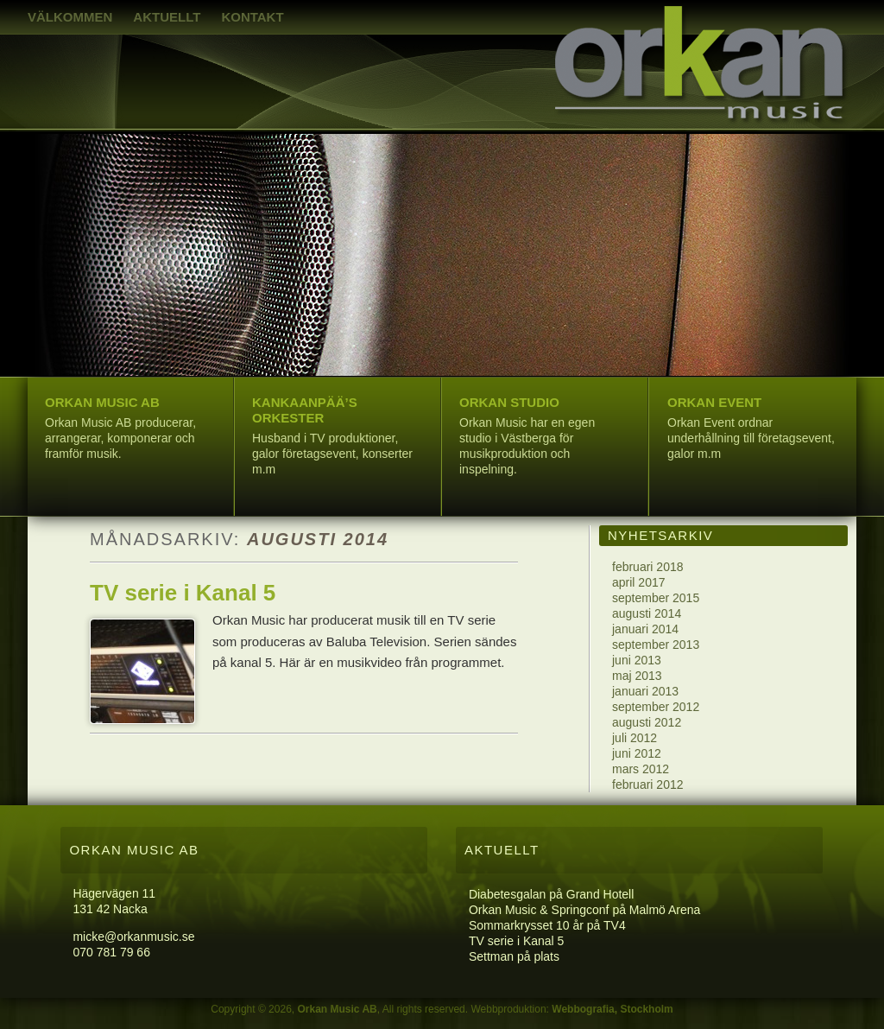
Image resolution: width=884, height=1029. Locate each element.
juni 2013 (636, 660)
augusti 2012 (646, 722)
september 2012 (655, 707)
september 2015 (655, 598)
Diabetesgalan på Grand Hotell (551, 894)
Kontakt (252, 17)
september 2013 (655, 644)
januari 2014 (645, 629)
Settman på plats (514, 956)
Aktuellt (166, 17)
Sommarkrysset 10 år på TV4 (547, 925)
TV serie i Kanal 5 (182, 593)
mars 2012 (640, 769)
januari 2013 (645, 691)
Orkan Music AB (336, 1009)
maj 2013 (637, 676)
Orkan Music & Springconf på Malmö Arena (584, 910)
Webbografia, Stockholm (612, 1009)
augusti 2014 (646, 613)
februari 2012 (648, 784)
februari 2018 (648, 567)
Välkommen (70, 17)
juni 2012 (636, 753)
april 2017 (639, 582)
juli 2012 (634, 738)
